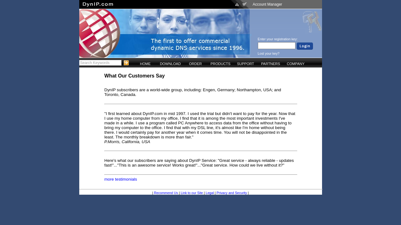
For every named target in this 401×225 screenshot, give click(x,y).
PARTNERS (270, 64)
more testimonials (120, 179)
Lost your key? (268, 53)
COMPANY (296, 64)
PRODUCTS (221, 64)
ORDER (195, 64)
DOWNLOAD (170, 64)
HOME (145, 64)
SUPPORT (245, 64)
